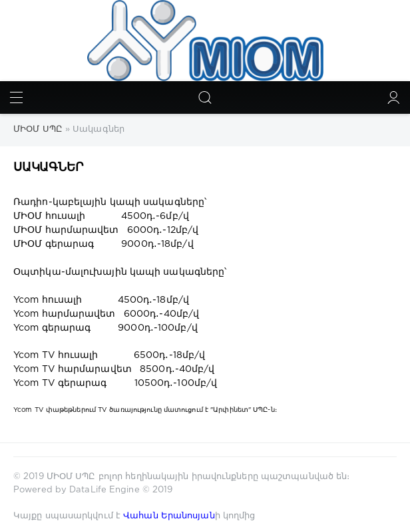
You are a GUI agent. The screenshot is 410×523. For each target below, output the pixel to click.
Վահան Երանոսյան (169, 516)
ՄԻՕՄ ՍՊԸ (73, 476)
